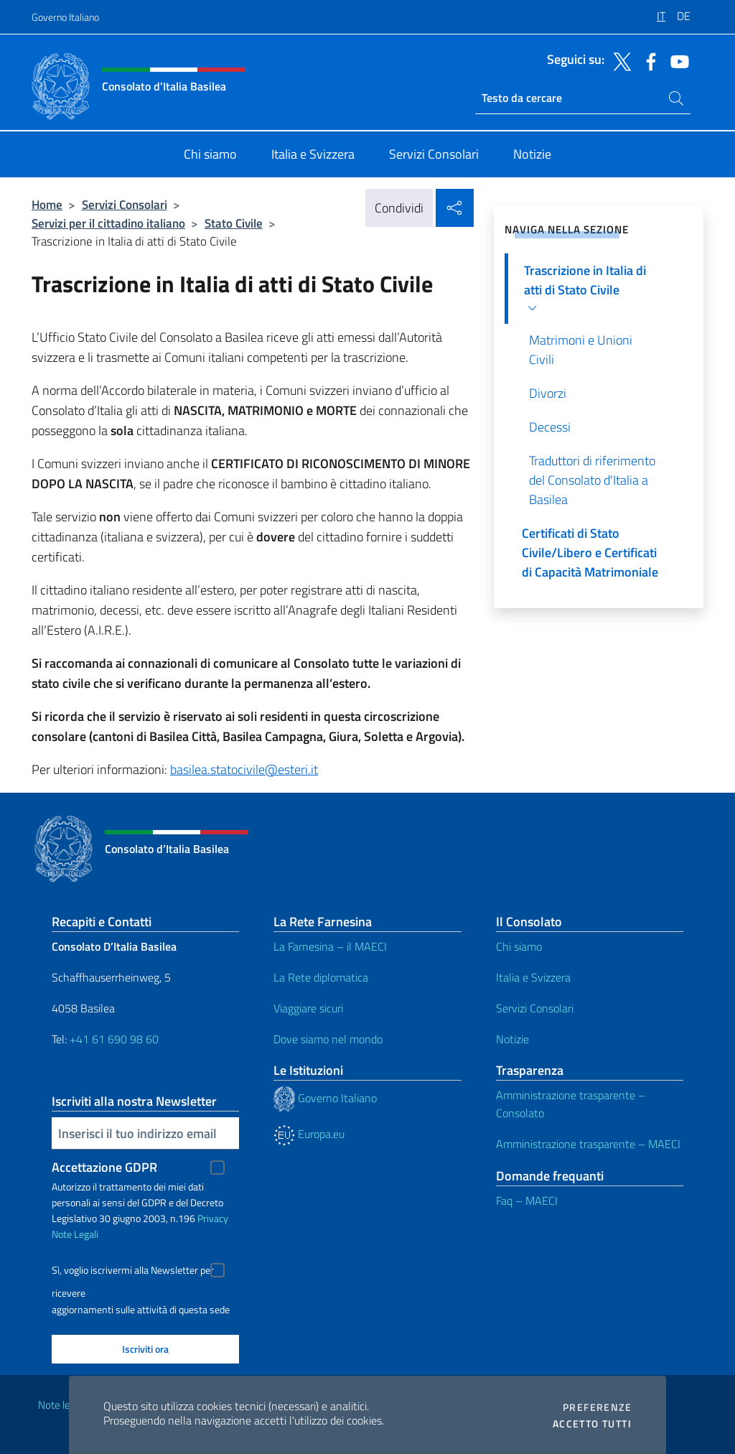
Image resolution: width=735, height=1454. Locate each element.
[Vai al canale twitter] (618, 60)
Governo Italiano (65, 16)
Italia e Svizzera (533, 977)
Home (47, 204)
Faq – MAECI (527, 1200)
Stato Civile (234, 223)
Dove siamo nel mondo (328, 1039)
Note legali (61, 1405)
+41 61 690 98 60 (114, 1039)
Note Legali (75, 1233)
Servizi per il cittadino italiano (108, 223)
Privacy (212, 1218)
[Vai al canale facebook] (647, 60)
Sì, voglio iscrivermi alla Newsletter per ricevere (133, 1272)
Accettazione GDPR (104, 1167)
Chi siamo (519, 946)
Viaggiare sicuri (308, 1008)
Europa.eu (309, 1133)
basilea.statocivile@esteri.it (244, 769)
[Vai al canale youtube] (676, 60)
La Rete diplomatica (320, 977)
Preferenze (597, 1407)
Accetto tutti (592, 1424)
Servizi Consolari (124, 204)
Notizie (512, 1039)
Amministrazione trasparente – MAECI (588, 1143)
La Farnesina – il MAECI (330, 946)
